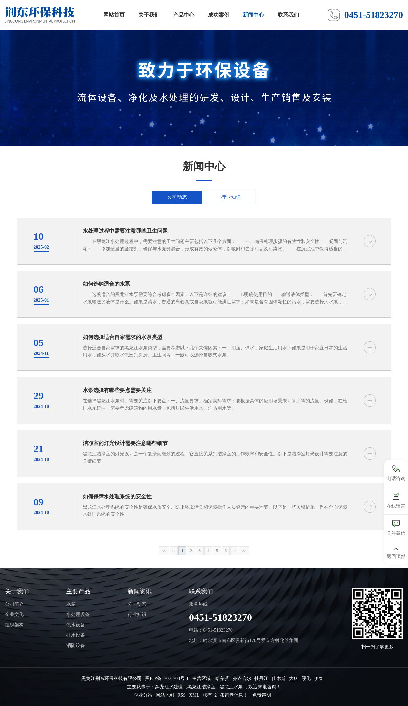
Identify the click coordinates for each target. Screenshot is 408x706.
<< (164, 550)
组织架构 (14, 624)
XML (194, 695)
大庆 (293, 678)
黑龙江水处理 (169, 686)
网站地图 (165, 695)
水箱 (71, 604)
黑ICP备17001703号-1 (166, 678)
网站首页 (114, 15)
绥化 (306, 678)
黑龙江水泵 (231, 686)
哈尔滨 (222, 678)
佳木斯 (279, 678)
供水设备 (75, 624)
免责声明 (261, 695)
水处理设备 (78, 614)
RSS (181, 695)
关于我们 (149, 15)
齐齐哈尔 (242, 678)
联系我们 (288, 15)
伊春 (318, 678)
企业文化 (14, 614)
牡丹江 (261, 678)
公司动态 (177, 197)
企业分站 (143, 695)
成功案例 (218, 15)
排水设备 (75, 635)
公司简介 (14, 604)
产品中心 (183, 15)
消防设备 (75, 645)
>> (244, 550)
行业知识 (231, 197)
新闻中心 (253, 15)
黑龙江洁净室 (201, 686)
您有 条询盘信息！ (225, 695)
